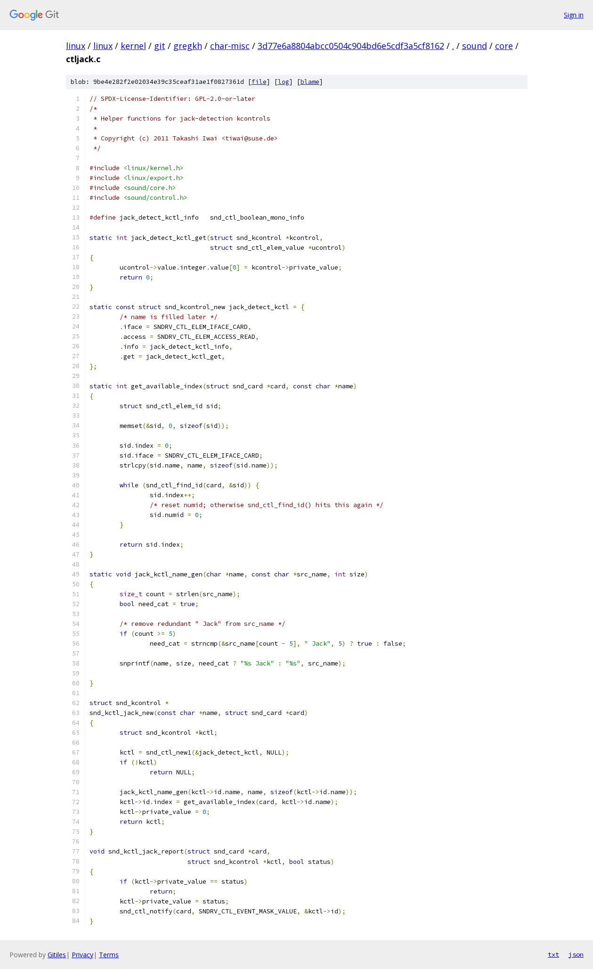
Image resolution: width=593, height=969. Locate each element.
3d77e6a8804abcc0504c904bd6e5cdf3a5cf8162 (351, 45)
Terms (109, 954)
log (283, 82)
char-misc (230, 45)
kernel (133, 45)
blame (310, 82)
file (259, 82)
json (576, 954)
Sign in (574, 14)
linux (75, 45)
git (159, 45)
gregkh (187, 45)
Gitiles (57, 954)
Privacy (82, 954)
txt (553, 954)
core (504, 45)
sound (474, 45)
